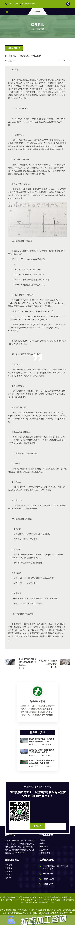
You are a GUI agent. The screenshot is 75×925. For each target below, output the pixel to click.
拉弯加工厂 (12, 61)
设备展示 (8, 871)
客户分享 (8, 875)
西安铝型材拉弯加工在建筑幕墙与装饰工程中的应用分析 (41, 762)
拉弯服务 (8, 868)
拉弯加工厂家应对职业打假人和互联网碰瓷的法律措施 (41, 751)
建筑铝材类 (43, 847)
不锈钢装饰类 (44, 853)
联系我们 (37, 826)
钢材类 (42, 843)
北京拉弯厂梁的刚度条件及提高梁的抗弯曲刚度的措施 (27, 662)
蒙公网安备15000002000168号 (39, 900)
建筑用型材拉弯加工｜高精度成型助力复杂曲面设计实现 (41, 740)
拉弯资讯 (41, 29)
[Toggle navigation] (7, 11)
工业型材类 (43, 850)
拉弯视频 (8, 865)
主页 (32, 29)
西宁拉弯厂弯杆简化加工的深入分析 (48, 662)
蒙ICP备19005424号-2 (15, 900)
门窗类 (42, 840)
